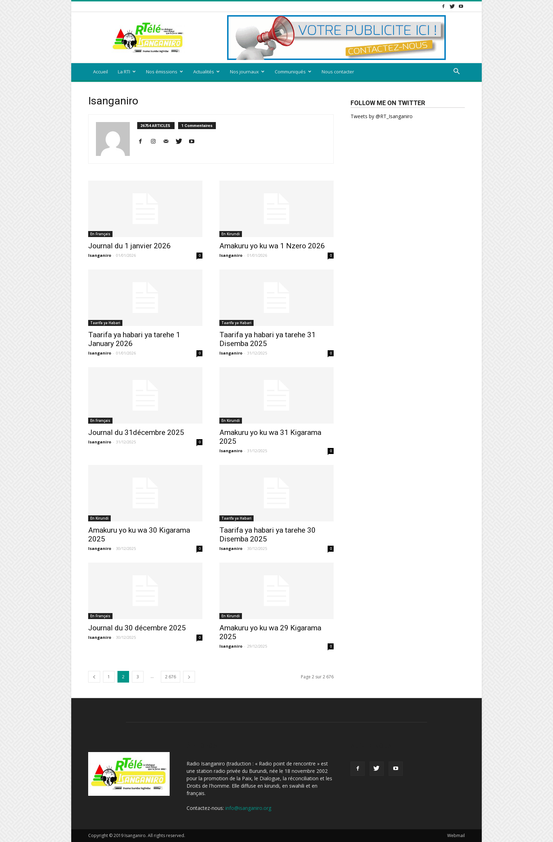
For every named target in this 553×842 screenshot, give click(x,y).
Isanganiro (99, 255)
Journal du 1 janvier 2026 (129, 246)
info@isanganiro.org (248, 808)
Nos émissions (164, 71)
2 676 (170, 677)
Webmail (456, 835)
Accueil (100, 71)
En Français (100, 233)
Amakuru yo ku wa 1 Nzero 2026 (272, 246)
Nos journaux (247, 71)
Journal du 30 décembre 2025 (137, 628)
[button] (456, 72)
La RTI (127, 71)
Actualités (206, 71)
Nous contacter (338, 71)
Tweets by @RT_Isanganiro (382, 116)
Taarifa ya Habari (105, 322)
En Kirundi (230, 233)
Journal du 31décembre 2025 (136, 432)
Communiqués (293, 71)
